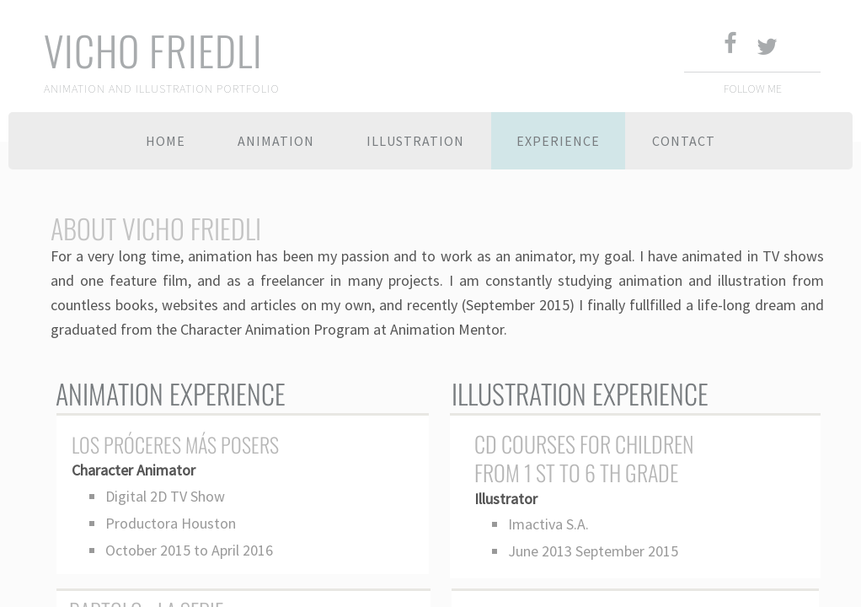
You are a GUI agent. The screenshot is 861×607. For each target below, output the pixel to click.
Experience (558, 140)
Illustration (415, 140)
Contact (683, 140)
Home (165, 140)
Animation (276, 140)
